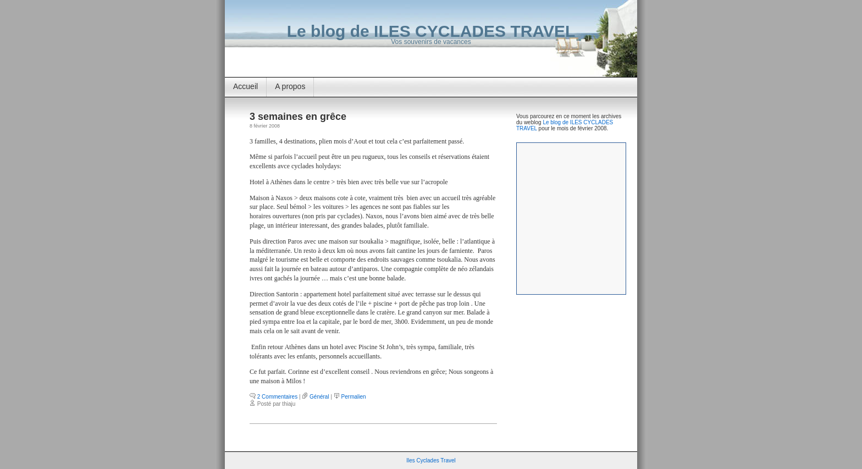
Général (319, 397)
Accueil (245, 86)
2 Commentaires (277, 397)
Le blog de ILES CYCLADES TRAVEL (431, 31)
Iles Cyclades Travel (430, 460)
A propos (290, 86)
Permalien (353, 397)
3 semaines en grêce (298, 116)
